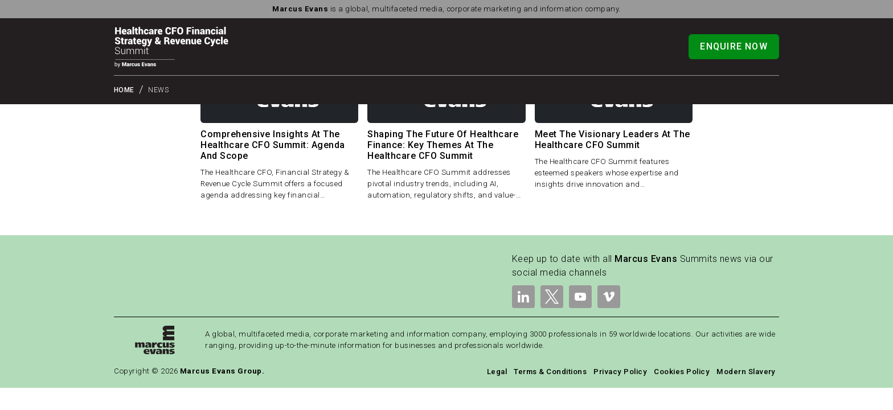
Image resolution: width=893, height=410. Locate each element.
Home (124, 90)
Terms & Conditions (550, 371)
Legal (497, 371)
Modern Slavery (746, 371)
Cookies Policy (682, 371)
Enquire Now (734, 46)
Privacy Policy (620, 371)
